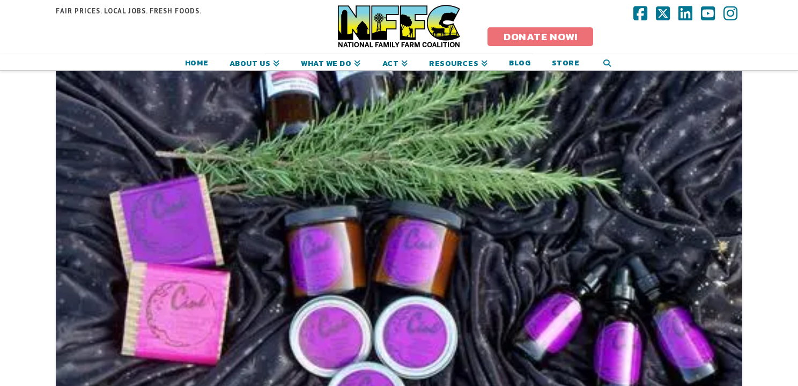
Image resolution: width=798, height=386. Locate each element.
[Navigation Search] (607, 62)
